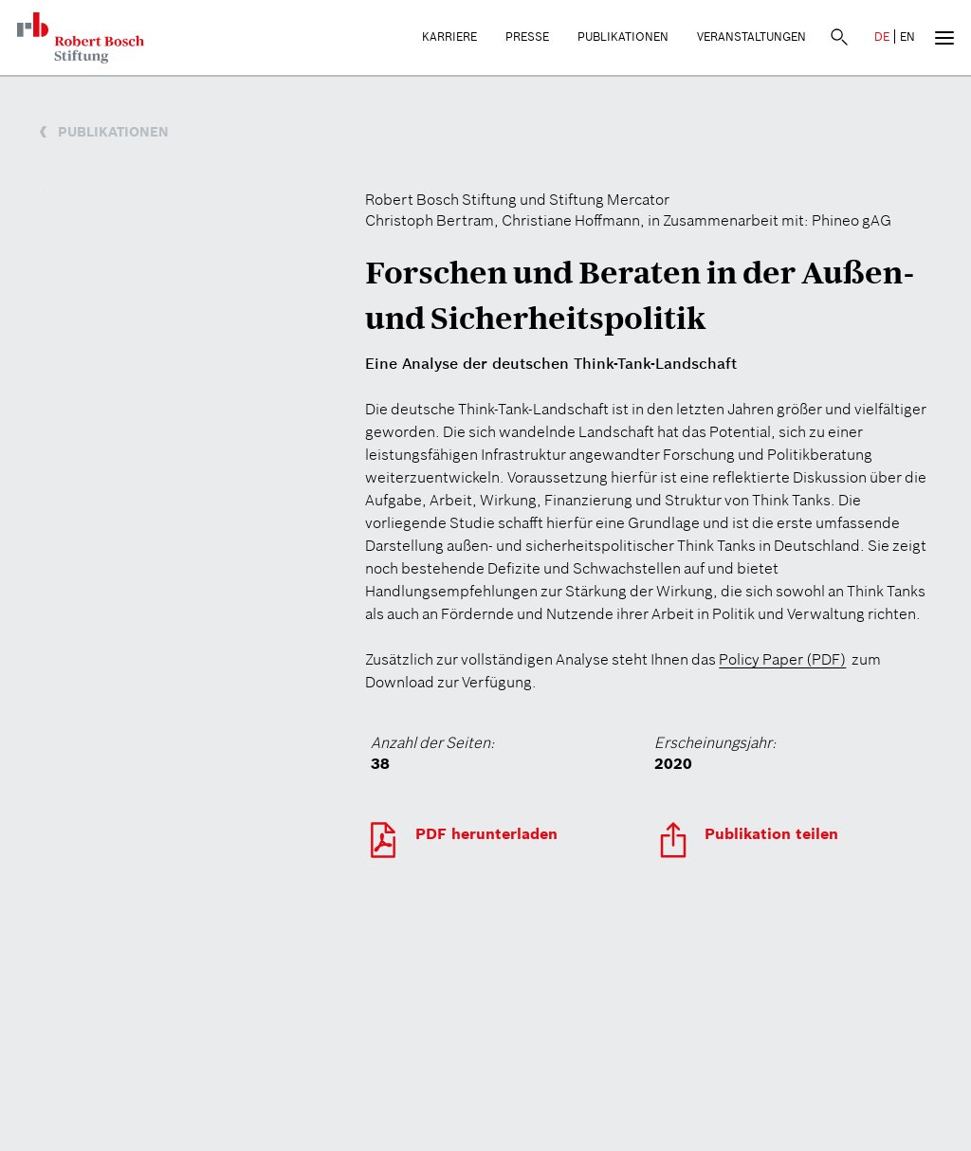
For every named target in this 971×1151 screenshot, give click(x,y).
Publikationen (623, 36)
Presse (527, 36)
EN (907, 36)
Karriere (449, 36)
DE (881, 36)
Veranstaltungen (751, 36)
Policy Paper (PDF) (782, 658)
